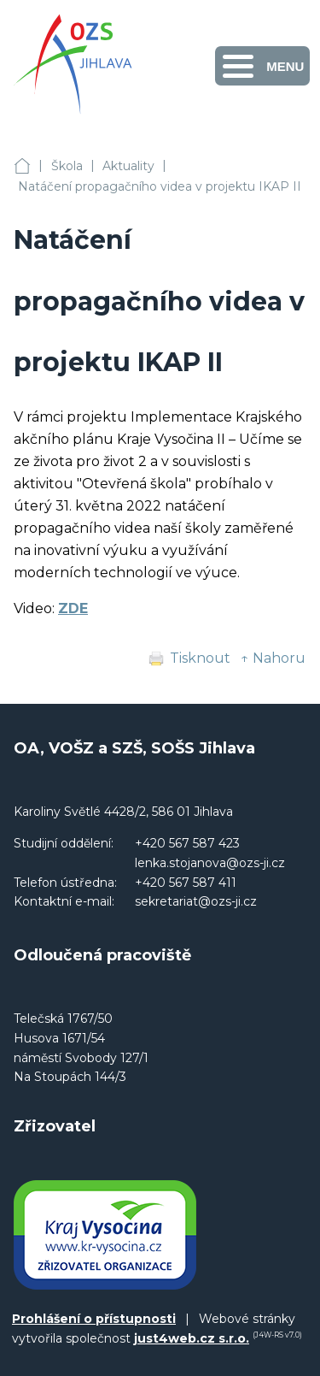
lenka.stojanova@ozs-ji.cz (210, 863)
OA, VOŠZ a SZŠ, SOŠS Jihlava (22, 166)
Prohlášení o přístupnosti (94, 1318)
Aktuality (128, 166)
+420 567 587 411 (185, 882)
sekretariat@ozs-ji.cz (196, 901)
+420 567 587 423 (187, 843)
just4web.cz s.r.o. (191, 1338)
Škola (67, 166)
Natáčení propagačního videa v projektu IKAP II (159, 186)
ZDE (73, 608)
